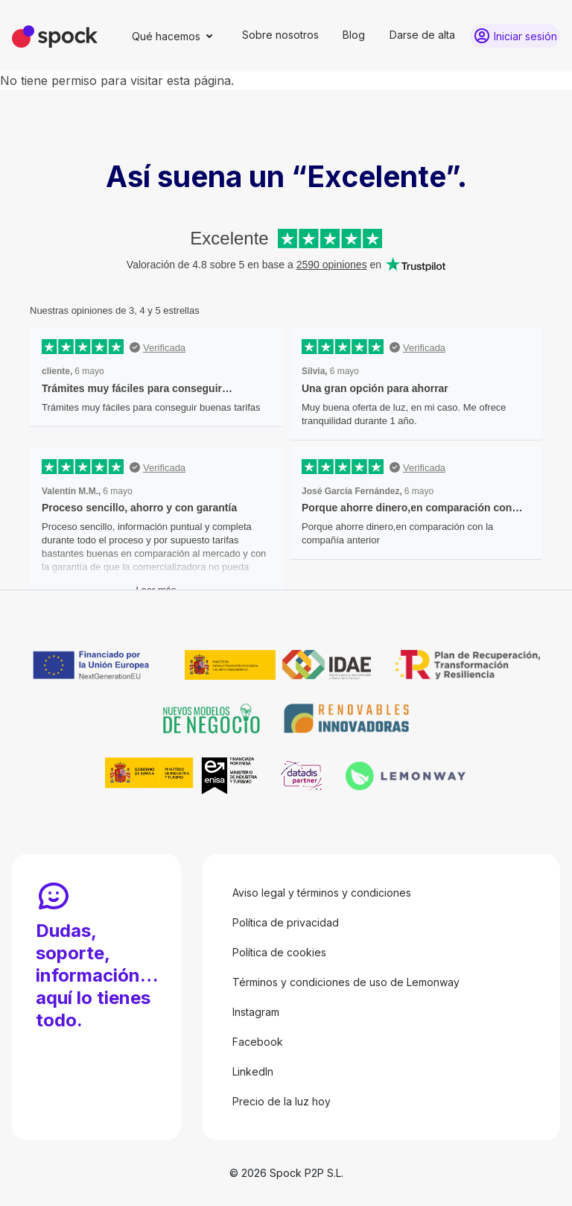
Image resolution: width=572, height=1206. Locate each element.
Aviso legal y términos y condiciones (321, 892)
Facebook (257, 1041)
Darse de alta (422, 34)
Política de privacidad (285, 922)
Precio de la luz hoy (281, 1101)
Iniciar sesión (525, 36)
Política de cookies (279, 952)
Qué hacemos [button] (166, 36)
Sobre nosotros (280, 34)
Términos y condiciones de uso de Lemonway (346, 982)
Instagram (255, 1011)
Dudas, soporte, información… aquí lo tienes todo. (97, 975)
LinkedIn (252, 1071)
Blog (354, 34)
